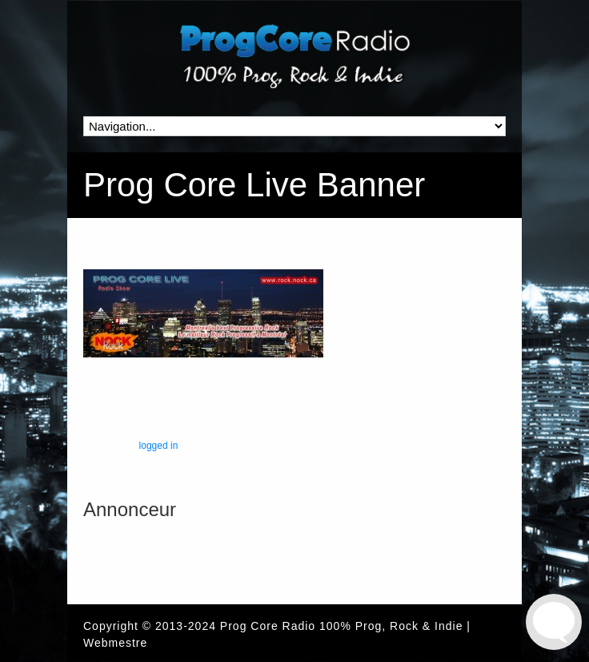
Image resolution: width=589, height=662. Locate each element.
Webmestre (115, 642)
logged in (158, 445)
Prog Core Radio (267, 626)
